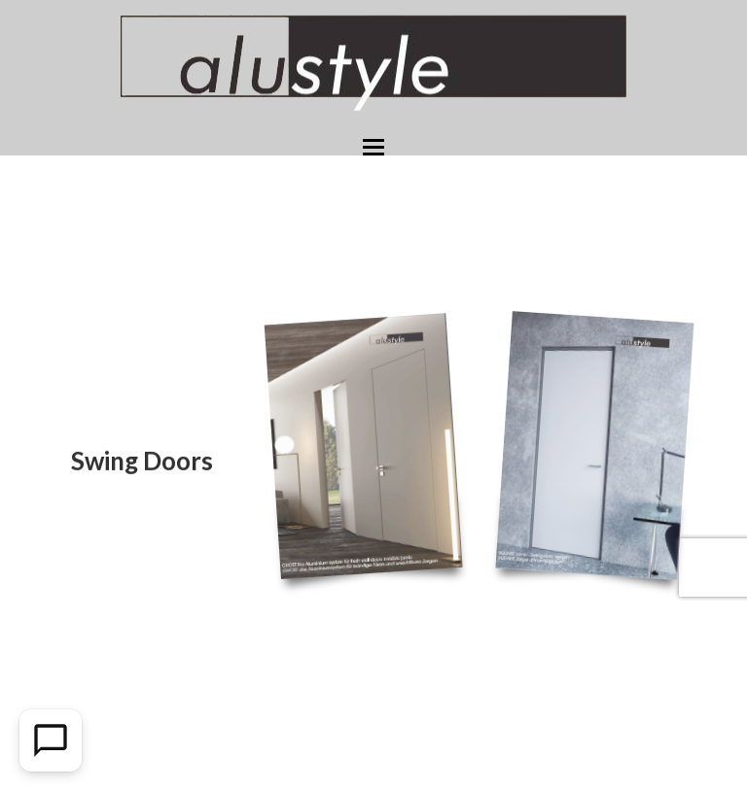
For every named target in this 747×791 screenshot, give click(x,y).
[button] (373, 147)
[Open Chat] (50, 740)
